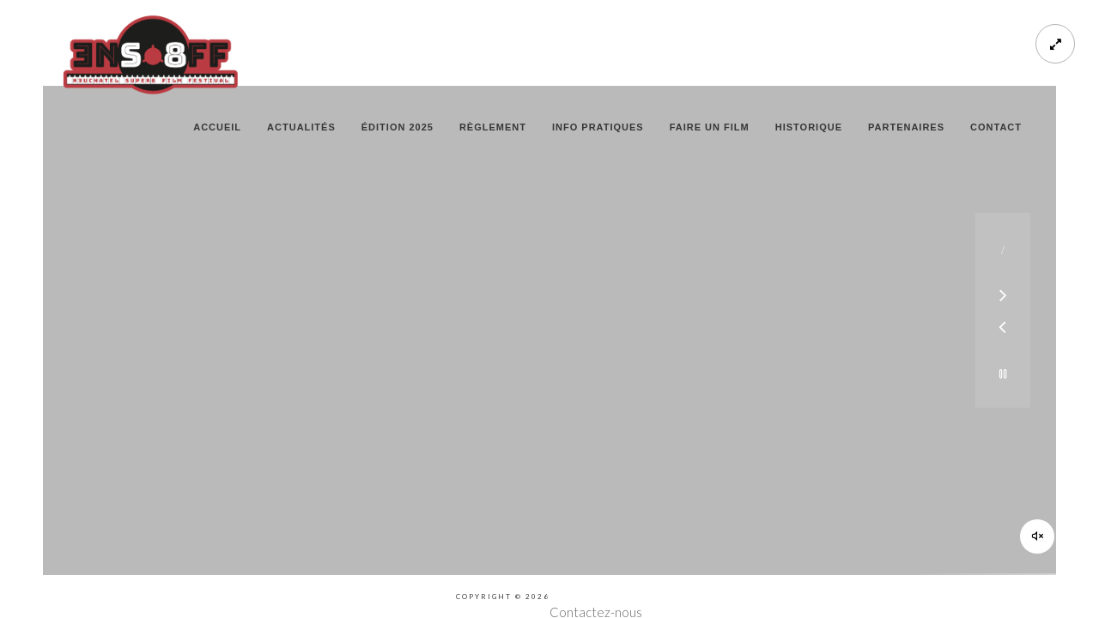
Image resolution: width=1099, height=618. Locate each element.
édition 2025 (397, 127)
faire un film (710, 127)
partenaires (906, 127)
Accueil (217, 127)
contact (996, 127)
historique (808, 127)
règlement (492, 127)
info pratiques (598, 127)
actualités (301, 127)
